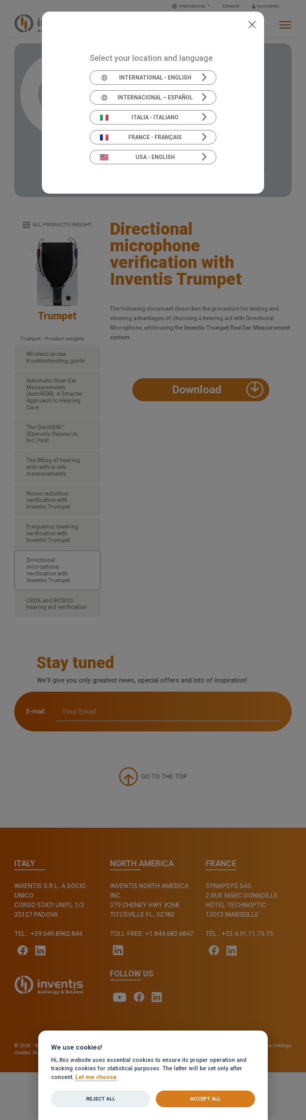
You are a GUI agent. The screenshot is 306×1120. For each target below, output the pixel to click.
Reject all (100, 1099)
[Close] (252, 24)
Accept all (205, 1099)
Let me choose (96, 1077)
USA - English (137, 157)
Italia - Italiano (139, 117)
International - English (145, 77)
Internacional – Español (146, 97)
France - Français (141, 137)
